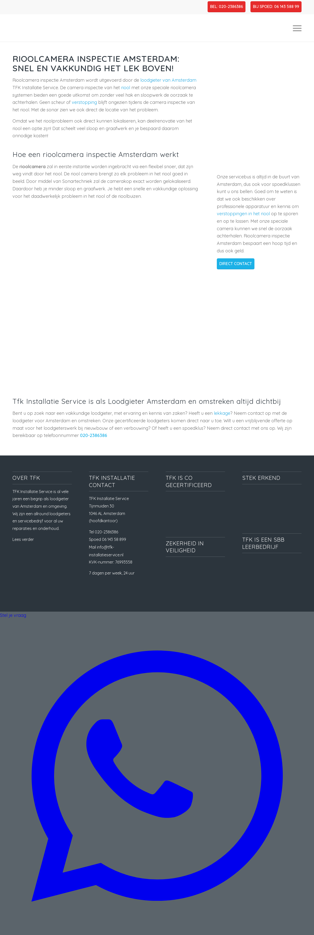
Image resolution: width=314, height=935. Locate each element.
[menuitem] (296, 28)
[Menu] (296, 28)
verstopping (85, 102)
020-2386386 (93, 435)
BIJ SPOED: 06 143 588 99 (276, 6)
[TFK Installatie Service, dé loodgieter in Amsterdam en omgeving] (51, 28)
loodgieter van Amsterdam (168, 80)
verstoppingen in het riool (243, 213)
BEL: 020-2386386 (226, 6)
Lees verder (23, 539)
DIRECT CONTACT (235, 263)
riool (126, 87)
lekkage (222, 413)
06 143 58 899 (114, 539)
